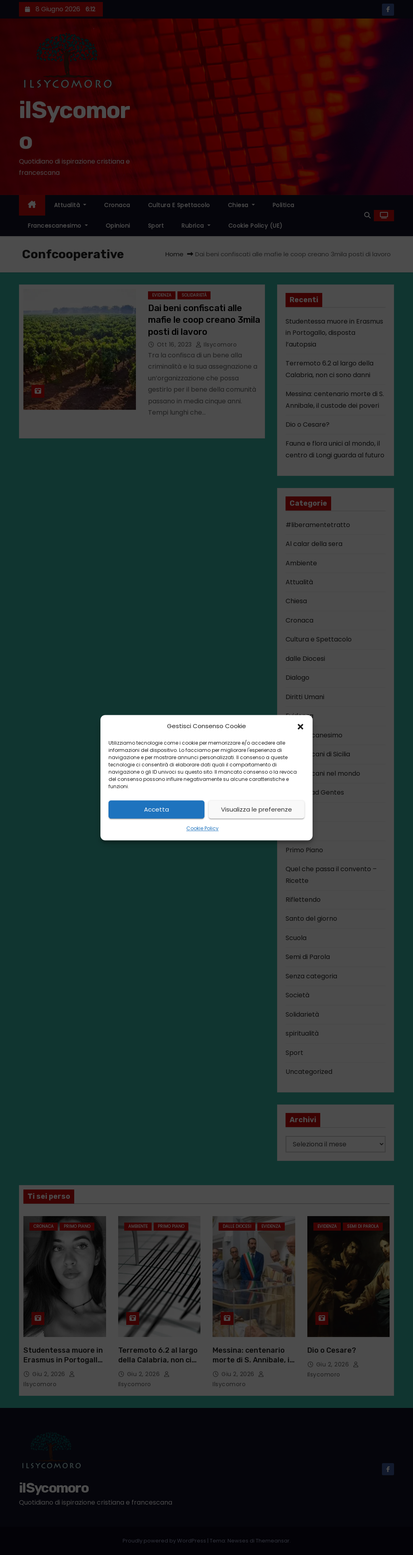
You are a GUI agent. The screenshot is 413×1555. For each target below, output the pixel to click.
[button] (300, 726)
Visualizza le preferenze (256, 809)
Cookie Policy (202, 828)
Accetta (156, 809)
